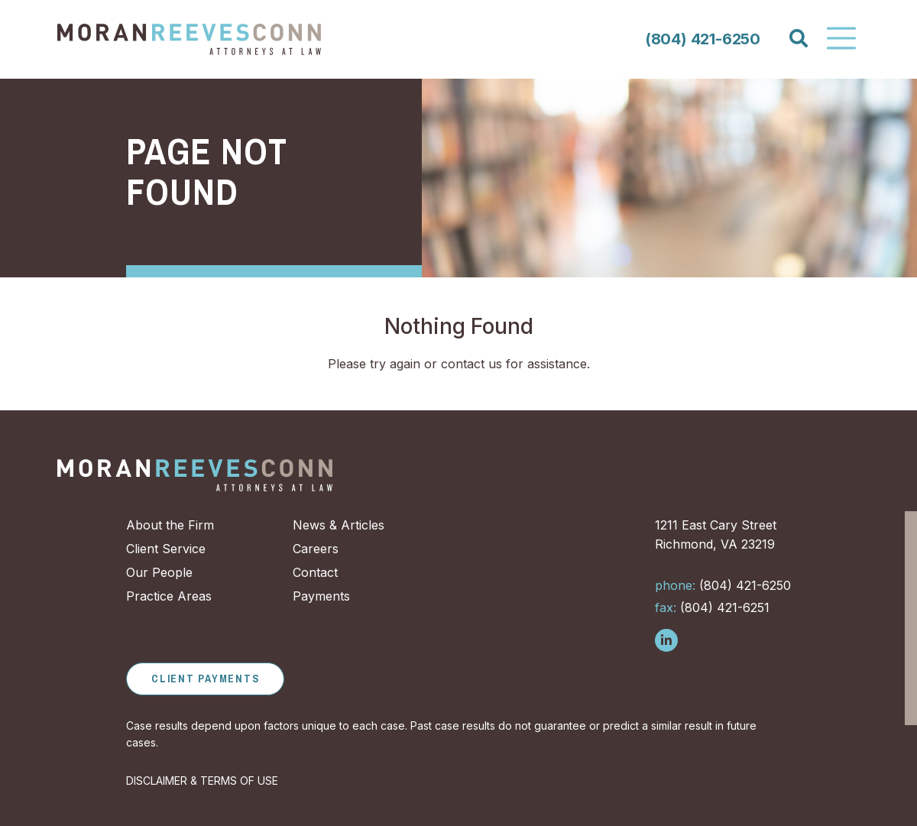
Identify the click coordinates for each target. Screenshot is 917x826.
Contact (315, 572)
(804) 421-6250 (702, 39)
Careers (316, 548)
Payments (321, 596)
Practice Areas (169, 596)
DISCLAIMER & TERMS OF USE (202, 780)
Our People (159, 572)
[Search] (798, 38)
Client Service (166, 548)
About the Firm (170, 525)
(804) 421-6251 (712, 607)
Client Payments (205, 678)
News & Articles (338, 525)
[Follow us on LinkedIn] (666, 640)
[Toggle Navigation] (841, 38)
